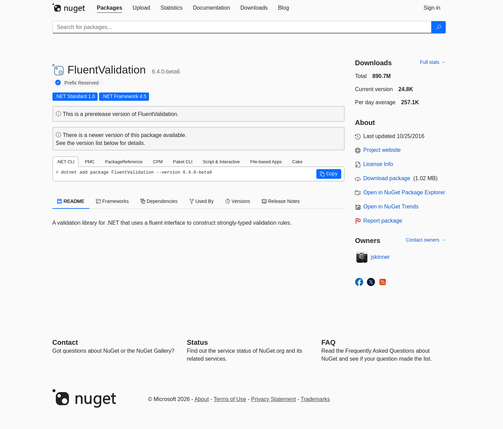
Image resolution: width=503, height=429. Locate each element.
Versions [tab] (237, 201)
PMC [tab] (90, 161)
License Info (378, 164)
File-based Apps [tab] (266, 161)
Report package (382, 221)
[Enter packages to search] (242, 27)
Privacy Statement (273, 399)
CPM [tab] (157, 161)
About (202, 399)
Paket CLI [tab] (183, 161)
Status (197, 342)
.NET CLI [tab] (66, 161)
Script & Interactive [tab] (221, 161)
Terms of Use (230, 399)
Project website (382, 150)
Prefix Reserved (82, 83)
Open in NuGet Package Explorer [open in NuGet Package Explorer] (404, 192)
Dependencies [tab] (158, 201)
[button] (328, 174)
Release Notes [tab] (281, 201)
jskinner (380, 257)
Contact (65, 342)
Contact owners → (425, 240)
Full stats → (433, 62)
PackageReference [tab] (123, 161)
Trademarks (315, 399)
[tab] (110, 8)
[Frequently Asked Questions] (329, 342)
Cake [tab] (297, 161)
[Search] (438, 27)
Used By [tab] (201, 201)
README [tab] (71, 201)
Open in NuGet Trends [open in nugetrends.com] (390, 206)
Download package (386, 178)
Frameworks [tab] (112, 201)
